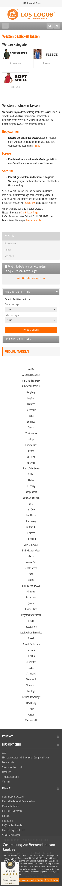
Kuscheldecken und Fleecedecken (18, 801)
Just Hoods (31, 515)
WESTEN (9, 236)
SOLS (31, 667)
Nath (31, 574)
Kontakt (30, 736)
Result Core (31, 626)
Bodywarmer (15, 63)
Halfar (31, 480)
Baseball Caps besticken (13, 830)
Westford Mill (31, 720)
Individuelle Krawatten (13, 796)
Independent (31, 492)
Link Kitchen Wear (31, 550)
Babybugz (31, 392)
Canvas (31, 427)
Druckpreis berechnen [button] (18, 339)
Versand (6, 781)
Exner (31, 451)
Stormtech (31, 685)
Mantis (31, 556)
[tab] (31, 292)
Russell (31, 638)
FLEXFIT (31, 462)
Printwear (31, 591)
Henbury (31, 486)
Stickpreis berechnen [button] (17, 292)
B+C (34, 202)
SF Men (31, 650)
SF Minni (31, 656)
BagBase (31, 398)
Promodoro (31, 597)
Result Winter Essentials (31, 632)
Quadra (31, 603)
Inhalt (30, 788)
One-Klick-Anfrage (29, 212)
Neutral (31, 580)
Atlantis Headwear (31, 374)
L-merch (31, 533)
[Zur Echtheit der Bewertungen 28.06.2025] (10, 883)
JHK (31, 503)
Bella (31, 415)
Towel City (31, 703)
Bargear (31, 404)
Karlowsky (31, 521)
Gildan (31, 474)
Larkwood (31, 538)
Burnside (31, 421)
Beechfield (31, 410)
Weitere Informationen (19, 880)
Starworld (31, 673)
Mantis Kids (31, 562)
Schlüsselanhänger (11, 835)
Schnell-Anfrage (34, 3)
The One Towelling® (31, 697)
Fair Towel (31, 456)
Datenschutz (8, 762)
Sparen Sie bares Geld (12, 767)
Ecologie (31, 439)
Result (28, 202)
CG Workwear (31, 433)
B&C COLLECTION (31, 386)
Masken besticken (10, 806)
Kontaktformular (34, 220)
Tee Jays (31, 691)
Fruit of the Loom (31, 468)
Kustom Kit (31, 527)
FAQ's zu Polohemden (12, 825)
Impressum (7, 820)
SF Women (31, 662)
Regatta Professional (31, 615)
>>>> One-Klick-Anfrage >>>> (31, 278)
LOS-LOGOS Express (12, 811)
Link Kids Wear (31, 544)
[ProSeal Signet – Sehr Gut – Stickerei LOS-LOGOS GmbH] (10, 870)
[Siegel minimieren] (17, 863)
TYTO (31, 708)
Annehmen (51, 880)
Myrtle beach (31, 568)
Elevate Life (31, 445)
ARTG (31, 369)
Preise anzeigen (31, 329)
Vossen (31, 714)
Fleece (46, 63)
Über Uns (6, 772)
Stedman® (31, 679)
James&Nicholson (31, 497)
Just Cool (31, 509)
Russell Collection (31, 644)
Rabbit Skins (31, 609)
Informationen (30, 745)
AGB (4, 752)
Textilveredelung (10, 776)
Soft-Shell (15, 86)
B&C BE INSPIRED (31, 380)
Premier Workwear (31, 585)
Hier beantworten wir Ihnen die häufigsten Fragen (26, 757)
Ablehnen (37, 880)
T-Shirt (36, 145)
